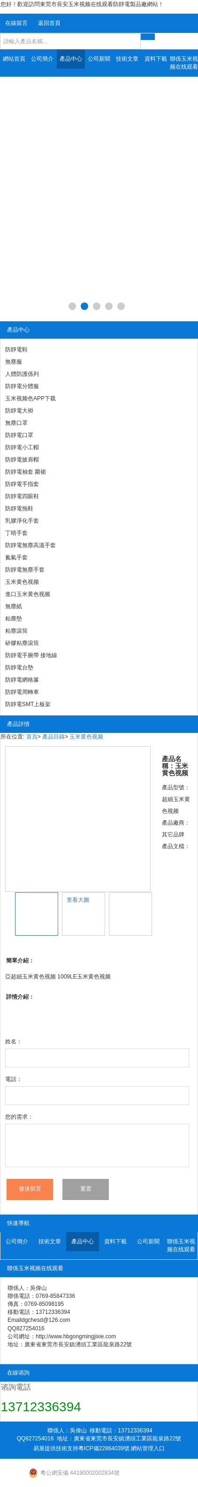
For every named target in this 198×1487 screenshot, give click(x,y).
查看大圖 (78, 900)
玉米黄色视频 (22, 582)
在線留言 (16, 23)
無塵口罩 (16, 423)
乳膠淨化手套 (22, 520)
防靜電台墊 (19, 667)
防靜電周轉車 (22, 692)
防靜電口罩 (19, 435)
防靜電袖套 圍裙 (25, 472)
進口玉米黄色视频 (27, 594)
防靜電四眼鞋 (22, 496)
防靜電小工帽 (22, 447)
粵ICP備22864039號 (103, 1448)
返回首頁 (49, 23)
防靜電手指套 (22, 484)
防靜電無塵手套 (25, 569)
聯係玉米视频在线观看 (184, 63)
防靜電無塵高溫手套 (30, 545)
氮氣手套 (16, 557)
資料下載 (156, 59)
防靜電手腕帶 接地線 (31, 655)
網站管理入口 (148, 1448)
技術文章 (127, 59)
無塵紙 (13, 606)
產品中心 (71, 59)
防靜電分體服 (22, 386)
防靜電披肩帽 (22, 459)
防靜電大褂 (19, 410)
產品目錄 (53, 736)
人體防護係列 (22, 374)
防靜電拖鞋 (19, 508)
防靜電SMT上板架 (28, 704)
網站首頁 (14, 59)
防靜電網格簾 (22, 679)
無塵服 (13, 361)
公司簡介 (42, 59)
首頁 (32, 736)
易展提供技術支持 (55, 1448)
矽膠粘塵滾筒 (22, 643)
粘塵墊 (13, 618)
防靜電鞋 (16, 349)
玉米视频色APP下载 (30, 398)
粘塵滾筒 (16, 631)
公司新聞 (99, 59)
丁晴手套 (16, 533)
